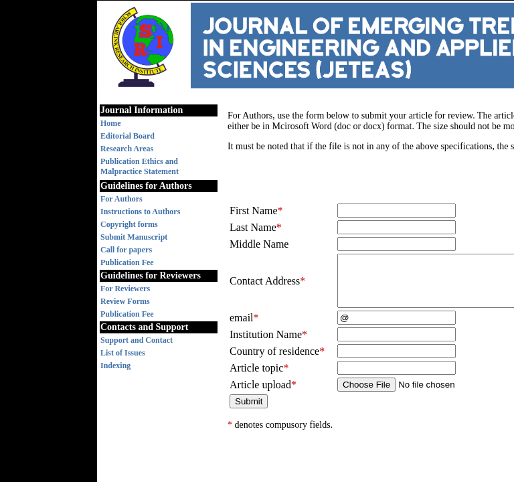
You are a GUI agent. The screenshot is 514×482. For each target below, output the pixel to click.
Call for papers (126, 249)
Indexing (115, 365)
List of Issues (122, 352)
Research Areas (126, 148)
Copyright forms (129, 224)
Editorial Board (127, 136)
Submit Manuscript (133, 237)
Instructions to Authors (140, 211)
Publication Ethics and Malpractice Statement (139, 166)
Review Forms (125, 301)
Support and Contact (136, 340)
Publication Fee (127, 262)
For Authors (121, 199)
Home (110, 123)
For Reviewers (125, 288)
